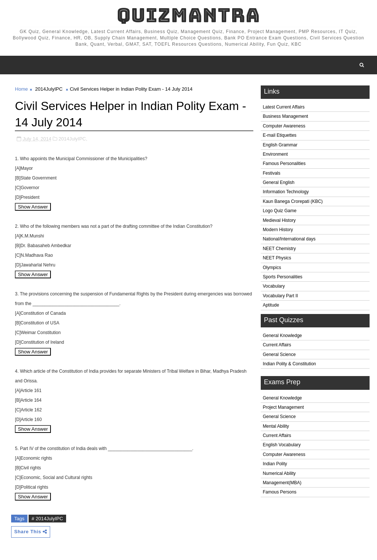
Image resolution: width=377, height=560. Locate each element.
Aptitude (271, 305)
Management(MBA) (282, 482)
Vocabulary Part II (280, 295)
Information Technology (286, 191)
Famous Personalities (284, 163)
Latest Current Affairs (284, 107)
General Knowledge (282, 335)
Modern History (278, 229)
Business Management (285, 116)
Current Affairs (277, 344)
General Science (279, 354)
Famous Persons (279, 492)
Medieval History (279, 220)
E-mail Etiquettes (279, 135)
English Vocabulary (281, 444)
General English (278, 182)
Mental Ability (276, 426)
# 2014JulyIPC (47, 518)
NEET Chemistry (279, 248)
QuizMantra (188, 15)
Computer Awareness (284, 126)
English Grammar (280, 145)
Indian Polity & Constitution (289, 363)
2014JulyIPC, (73, 139)
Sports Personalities (282, 276)
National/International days (289, 239)
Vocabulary (274, 286)
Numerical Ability (279, 473)
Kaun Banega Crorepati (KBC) (292, 201)
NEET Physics (277, 257)
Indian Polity (275, 463)
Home (21, 89)
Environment (275, 154)
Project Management (283, 407)
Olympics (272, 267)
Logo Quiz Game (279, 210)
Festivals (271, 173)
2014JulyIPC (49, 89)
